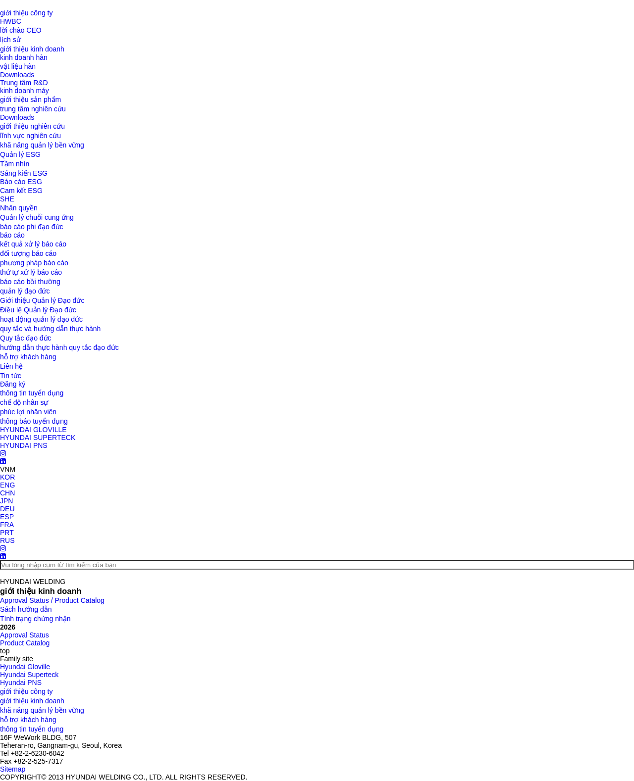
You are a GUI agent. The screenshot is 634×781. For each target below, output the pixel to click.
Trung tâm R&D (24, 83)
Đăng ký (12, 384)
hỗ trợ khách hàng (28, 357)
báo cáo (12, 235)
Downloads (17, 75)
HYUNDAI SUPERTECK (37, 437)
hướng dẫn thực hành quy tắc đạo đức (59, 347)
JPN (6, 501)
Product (25, 643)
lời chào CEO (21, 30)
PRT (7, 533)
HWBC (10, 21)
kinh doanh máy (24, 91)
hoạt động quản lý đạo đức (41, 319)
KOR (7, 477)
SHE (7, 199)
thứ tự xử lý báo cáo (31, 272)
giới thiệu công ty (26, 13)
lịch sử (10, 40)
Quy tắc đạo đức (26, 338)
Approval (24, 635)
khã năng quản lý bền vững (42, 145)
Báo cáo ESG (21, 182)
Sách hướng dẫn (26, 609)
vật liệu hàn (18, 66)
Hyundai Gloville (25, 667)
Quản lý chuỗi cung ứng (37, 217)
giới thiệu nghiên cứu (32, 126)
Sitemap (12, 769)
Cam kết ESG (21, 191)
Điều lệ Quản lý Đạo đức (38, 310)
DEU (7, 509)
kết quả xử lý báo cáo (33, 244)
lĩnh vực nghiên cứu (30, 136)
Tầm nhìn (14, 164)
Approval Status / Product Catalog (52, 600)
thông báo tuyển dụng (34, 421)
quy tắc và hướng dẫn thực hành (50, 329)
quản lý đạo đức (25, 291)
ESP (7, 517)
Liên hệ (11, 366)
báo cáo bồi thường (30, 282)
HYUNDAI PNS (24, 445)
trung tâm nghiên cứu (33, 109)
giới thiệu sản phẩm (30, 99)
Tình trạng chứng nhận (35, 619)
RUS (7, 540)
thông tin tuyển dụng (31, 393)
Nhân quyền (19, 208)
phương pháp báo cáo (34, 263)
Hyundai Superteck (29, 675)
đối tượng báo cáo (28, 253)
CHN (7, 493)
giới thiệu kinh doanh (32, 49)
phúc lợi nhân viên (28, 412)
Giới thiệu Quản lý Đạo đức (42, 300)
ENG (7, 485)
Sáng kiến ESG (24, 173)
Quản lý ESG (20, 154)
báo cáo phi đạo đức (31, 227)
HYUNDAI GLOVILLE (33, 430)
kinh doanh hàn (24, 57)
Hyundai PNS (21, 682)
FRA (7, 525)
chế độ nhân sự (24, 402)
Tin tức (10, 376)
